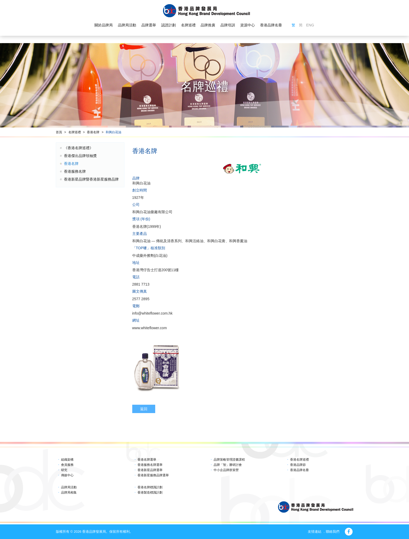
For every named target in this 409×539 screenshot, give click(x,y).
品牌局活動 (127, 25)
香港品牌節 (298, 465)
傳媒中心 (67, 475)
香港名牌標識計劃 (150, 487)
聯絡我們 (332, 532)
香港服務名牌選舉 (150, 465)
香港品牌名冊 (271, 25)
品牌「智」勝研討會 (228, 465)
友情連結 (314, 532)
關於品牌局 (103, 25)
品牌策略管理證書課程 (229, 459)
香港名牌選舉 (146, 459)
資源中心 (247, 25)
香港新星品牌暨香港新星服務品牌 (91, 179)
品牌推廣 (208, 25)
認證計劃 (168, 25)
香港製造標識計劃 (150, 492)
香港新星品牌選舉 (150, 470)
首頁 (59, 132)
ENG (310, 25)
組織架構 (67, 459)
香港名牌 (93, 132)
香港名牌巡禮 (299, 459)
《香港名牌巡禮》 (78, 148)
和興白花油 (113, 132)
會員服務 (67, 465)
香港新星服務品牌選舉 (153, 475)
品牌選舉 (148, 25)
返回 (143, 409)
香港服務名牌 (75, 171)
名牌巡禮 (188, 25)
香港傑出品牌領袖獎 (80, 156)
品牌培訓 (227, 25)
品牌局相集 (69, 492)
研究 (64, 470)
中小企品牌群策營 (226, 470)
